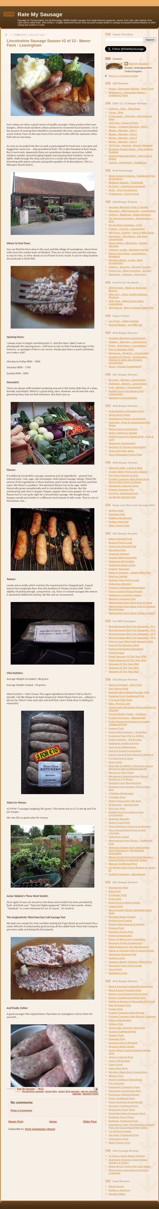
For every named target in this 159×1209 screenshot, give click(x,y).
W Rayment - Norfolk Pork (124, 804)
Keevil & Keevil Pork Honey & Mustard (131, 754)
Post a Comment (21, 1110)
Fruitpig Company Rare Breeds (127, 1012)
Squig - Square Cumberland (125, 366)
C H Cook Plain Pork (120, 699)
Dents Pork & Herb (119, 414)
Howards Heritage (119, 553)
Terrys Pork (115, 969)
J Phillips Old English (121, 793)
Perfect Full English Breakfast (126, 648)
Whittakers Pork (118, 973)
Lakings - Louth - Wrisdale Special (128, 249)
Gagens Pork (116, 728)
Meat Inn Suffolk (118, 576)
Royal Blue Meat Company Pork (127, 1113)
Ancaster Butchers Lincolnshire (127, 338)
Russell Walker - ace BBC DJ (125, 324)
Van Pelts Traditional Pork (124, 1135)
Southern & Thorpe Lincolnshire (127, 447)
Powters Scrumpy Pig (121, 489)
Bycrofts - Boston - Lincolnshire (127, 379)
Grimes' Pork (116, 1035)
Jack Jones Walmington (122, 747)
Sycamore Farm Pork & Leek (125, 965)
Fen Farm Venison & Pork (123, 475)
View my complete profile (123, 75)
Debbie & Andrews (119, 1190)
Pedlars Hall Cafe (119, 521)
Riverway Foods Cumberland (125, 943)
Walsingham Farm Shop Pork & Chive (130, 602)
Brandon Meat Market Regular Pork (129, 692)
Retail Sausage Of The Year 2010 (127, 656)
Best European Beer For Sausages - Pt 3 (132, 633)
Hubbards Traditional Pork (124, 743)
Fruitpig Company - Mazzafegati (127, 717)
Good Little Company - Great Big (127, 732)
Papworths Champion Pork (124, 1087)
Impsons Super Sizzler (122, 1046)
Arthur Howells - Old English (125, 739)
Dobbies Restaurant (120, 517)
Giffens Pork (116, 1024)
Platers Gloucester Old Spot (125, 801)
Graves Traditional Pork (122, 1031)
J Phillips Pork (117, 797)
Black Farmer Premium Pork (125, 990)
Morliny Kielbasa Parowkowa (125, 1079)
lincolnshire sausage (33, 1091)
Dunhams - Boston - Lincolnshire (128, 383)
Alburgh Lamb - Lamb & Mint (125, 467)
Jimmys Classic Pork (121, 1057)
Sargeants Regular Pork (122, 954)
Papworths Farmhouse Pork (125, 1090)
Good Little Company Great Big (127, 1027)
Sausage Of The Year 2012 (124, 671)
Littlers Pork (116, 906)
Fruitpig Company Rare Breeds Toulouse (132, 1016)
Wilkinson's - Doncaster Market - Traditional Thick (127, 94)
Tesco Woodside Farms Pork (125, 454)
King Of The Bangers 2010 (124, 645)
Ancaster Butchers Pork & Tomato (128, 207)
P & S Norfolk (116, 1083)
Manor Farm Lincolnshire (123, 429)
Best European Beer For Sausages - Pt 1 (132, 626)
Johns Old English (119, 1060)
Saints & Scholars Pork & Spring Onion (131, 950)
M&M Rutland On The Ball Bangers (129, 946)
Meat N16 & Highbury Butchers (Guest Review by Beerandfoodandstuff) (131, 767)
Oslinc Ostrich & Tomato (123, 432)
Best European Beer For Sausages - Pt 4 (132, 637)
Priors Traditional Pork (122, 1098)
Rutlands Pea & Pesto (121, 1117)
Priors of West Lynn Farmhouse (127, 939)
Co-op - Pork (116, 112)
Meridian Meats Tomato (122, 916)
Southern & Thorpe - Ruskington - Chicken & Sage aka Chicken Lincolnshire (128, 359)
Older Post (90, 1121)
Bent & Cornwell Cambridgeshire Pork (131, 986)
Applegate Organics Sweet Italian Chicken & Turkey (128, 1161)
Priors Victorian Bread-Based (125, 1102)
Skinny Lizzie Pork (119, 822)
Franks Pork (116, 1008)
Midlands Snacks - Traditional (126, 182)
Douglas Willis (117, 1194)
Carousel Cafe (117, 514)
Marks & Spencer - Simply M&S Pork (130, 572)
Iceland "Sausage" (119, 568)
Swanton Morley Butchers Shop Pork (130, 961)
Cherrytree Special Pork (122, 546)
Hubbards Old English (121, 561)
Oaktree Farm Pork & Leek (124, 580)
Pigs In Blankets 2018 (121, 349)
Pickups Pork (116, 928)
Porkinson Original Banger (124, 1094)
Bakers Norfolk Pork (120, 538)
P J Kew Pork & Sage (121, 758)
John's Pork (115, 1064)
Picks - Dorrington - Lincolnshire (127, 345)
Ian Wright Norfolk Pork (122, 497)
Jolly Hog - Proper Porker (123, 122)
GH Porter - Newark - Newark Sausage (131, 145)
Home (53, 1121)
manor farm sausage (69, 1091)
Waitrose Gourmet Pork (122, 598)
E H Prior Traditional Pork (123, 493)
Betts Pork (115, 891)
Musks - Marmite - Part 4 (123, 141)
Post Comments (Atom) (40, 1129)
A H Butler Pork (118, 895)
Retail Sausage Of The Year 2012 (127, 660)
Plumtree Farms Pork (121, 931)
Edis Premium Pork (120, 1005)
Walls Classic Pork (119, 1142)
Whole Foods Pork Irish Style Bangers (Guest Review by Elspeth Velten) (131, 858)
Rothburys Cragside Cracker (125, 595)
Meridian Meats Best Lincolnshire (128, 1072)
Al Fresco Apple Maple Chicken (127, 1156)
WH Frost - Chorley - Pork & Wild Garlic (131, 232)
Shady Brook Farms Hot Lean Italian (130, 1166)
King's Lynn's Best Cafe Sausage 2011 (131, 641)
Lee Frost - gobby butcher (124, 321)
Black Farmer (116, 1186)
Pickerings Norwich (120, 583)
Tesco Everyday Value (121, 450)
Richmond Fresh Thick (122, 1109)
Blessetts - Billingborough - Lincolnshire (132, 210)
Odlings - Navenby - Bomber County (130, 267)
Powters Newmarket (120, 935)
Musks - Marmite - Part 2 (123, 134)
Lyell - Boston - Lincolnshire (125, 387)
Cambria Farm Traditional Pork (126, 696)
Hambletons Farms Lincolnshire (127, 418)
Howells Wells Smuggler (123, 557)
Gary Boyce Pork (118, 688)
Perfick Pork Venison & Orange (127, 924)
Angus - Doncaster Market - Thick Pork (131, 88)
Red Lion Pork (117, 808)
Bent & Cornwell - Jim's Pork (125, 684)
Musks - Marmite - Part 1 (123, 130)
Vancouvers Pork (118, 1138)
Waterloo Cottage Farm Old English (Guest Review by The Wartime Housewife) (129, 850)
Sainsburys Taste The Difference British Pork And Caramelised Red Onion (132, 1126)
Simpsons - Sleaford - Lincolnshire (129, 353)
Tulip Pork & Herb (119, 836)
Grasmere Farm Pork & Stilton (126, 735)
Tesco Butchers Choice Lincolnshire (130, 826)
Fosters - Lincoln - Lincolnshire (127, 228)
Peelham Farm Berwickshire (125, 783)
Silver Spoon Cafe (119, 525)
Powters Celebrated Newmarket (127, 587)
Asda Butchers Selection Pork (126, 411)
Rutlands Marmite (119, 818)
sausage (76, 1094)
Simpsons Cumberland (122, 443)
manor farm (51, 1091)
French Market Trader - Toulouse (127, 714)
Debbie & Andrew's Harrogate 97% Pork (132, 1001)
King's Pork (115, 762)
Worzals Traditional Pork (123, 863)
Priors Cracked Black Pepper (125, 591)
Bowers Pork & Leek (120, 542)
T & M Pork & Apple (120, 1131)
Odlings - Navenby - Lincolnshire (128, 341)
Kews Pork (115, 898)
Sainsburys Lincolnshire (123, 397)
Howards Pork (117, 1039)
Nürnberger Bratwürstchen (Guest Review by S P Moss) (128, 778)
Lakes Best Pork (118, 1068)
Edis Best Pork (117, 550)
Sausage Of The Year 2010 (124, 663)
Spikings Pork (117, 958)
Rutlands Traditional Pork (123, 1121)
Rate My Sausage (40, 14)
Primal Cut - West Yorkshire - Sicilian (130, 270)
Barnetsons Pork (118, 887)
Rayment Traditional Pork (123, 1105)
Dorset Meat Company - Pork (125, 225)
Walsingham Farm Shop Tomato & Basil (132, 613)
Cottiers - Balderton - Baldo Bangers (130, 214)
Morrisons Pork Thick (121, 772)
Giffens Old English (120, 1020)
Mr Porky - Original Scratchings (127, 186)
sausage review (90, 1094)
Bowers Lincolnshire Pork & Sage (128, 993)
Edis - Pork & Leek (119, 703)
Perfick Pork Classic (120, 920)
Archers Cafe (116, 510)
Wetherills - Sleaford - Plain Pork (127, 274)
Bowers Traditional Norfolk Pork (127, 997)
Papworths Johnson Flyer (123, 485)
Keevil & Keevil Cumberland (125, 750)
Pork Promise (116, 652)
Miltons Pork (116, 1075)
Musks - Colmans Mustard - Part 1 (128, 126)
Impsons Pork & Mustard (123, 1042)
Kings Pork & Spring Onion (124, 902)
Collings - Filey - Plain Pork (124, 108)
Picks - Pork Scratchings (123, 190)
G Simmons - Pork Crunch (124, 193)
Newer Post (15, 1121)
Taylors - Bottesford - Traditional (127, 162)
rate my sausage (89, 1091)
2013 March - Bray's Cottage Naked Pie (131, 307)
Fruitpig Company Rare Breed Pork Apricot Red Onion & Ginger (129, 480)
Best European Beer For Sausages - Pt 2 (132, 630)
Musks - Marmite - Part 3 (123, 137)
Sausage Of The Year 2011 (124, 667)
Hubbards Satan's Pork (122, 565)
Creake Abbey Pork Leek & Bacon (128, 471)
